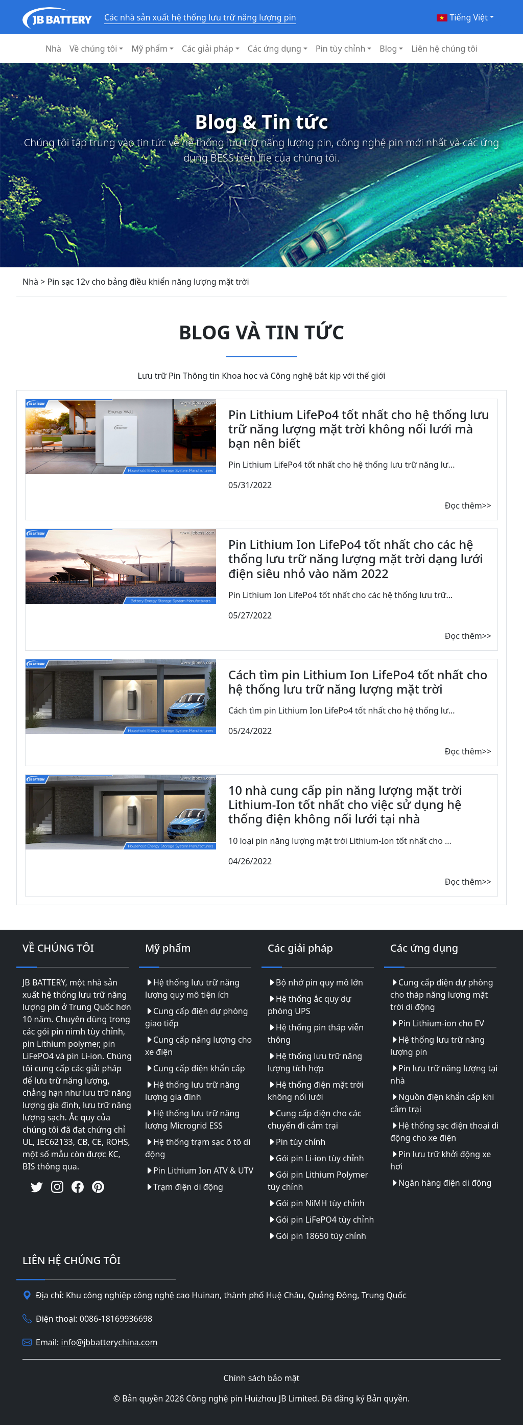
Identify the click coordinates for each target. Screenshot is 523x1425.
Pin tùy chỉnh (296, 1141)
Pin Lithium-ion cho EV (437, 1023)
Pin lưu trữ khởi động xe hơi (440, 1160)
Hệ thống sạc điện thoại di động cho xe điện (444, 1131)
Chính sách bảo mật (262, 1378)
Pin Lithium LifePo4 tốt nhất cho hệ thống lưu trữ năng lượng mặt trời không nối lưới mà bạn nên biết (358, 428)
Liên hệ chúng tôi (444, 48)
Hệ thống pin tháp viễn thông (316, 1033)
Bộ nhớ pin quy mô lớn (315, 982)
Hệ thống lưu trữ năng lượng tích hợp (315, 1062)
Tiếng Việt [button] (462, 17)
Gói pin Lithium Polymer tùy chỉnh (318, 1180)
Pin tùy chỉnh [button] (340, 48)
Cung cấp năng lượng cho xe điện (198, 1046)
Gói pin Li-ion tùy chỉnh (316, 1158)
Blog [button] (388, 48)
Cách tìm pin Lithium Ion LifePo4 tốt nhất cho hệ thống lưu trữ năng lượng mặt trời (357, 681)
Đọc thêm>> (468, 505)
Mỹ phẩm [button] (149, 48)
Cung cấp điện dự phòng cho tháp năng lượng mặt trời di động (441, 995)
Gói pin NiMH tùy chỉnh (316, 1203)
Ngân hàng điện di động (440, 1182)
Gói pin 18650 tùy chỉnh (317, 1236)
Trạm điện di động (184, 1186)
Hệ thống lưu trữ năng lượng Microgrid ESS (192, 1119)
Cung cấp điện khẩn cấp (195, 1068)
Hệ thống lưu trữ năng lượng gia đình (192, 1090)
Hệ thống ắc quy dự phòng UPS (309, 1005)
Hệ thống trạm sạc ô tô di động (197, 1148)
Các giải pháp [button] (207, 48)
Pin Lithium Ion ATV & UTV (199, 1170)
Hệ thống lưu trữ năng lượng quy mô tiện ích (192, 988)
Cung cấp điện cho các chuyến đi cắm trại (314, 1119)
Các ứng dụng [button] (274, 48)
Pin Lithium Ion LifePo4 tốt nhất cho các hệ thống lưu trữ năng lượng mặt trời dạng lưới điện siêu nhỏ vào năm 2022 (355, 558)
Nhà (53, 48)
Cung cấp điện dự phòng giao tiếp (196, 1017)
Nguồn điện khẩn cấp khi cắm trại (442, 1103)
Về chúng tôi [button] (93, 48)
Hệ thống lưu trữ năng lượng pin (437, 1046)
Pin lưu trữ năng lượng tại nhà (443, 1074)
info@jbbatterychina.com (109, 1342)
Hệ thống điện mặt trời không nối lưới (315, 1090)
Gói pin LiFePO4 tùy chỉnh (321, 1219)
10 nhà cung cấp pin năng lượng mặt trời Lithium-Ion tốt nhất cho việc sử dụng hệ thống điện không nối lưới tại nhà (345, 804)
